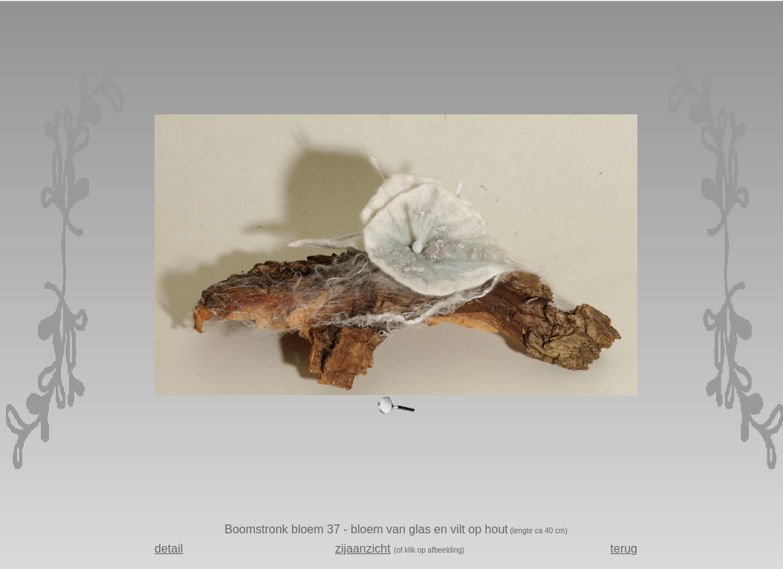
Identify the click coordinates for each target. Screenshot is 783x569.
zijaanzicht (363, 548)
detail (169, 548)
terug (624, 548)
